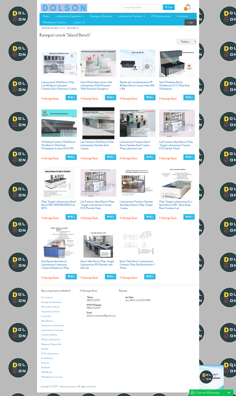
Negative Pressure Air (51, 344)
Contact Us (79, 22)
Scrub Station (47, 358)
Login (190, 22)
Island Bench (47, 320)
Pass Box (44, 348)
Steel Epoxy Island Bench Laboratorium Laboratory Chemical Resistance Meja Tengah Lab (55, 266)
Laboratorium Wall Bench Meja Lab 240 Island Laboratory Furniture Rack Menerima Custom (59, 85)
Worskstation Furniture (55, 22)
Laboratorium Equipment (70, 16)
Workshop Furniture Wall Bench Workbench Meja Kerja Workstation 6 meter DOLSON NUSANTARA (58, 146)
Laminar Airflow (49, 334)
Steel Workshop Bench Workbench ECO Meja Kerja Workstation (174, 85)
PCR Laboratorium (160, 16)
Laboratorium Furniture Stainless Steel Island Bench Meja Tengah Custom (136, 205)
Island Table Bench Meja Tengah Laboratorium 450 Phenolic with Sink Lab (97, 264)
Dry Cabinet (47, 297)
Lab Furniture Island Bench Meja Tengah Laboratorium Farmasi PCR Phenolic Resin (97, 205)
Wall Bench (46, 372)
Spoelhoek (45, 367)
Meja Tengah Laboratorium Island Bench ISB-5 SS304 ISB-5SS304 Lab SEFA (58, 205)
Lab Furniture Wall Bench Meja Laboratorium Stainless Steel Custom (97, 145)
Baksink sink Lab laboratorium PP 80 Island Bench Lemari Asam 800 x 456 (137, 85)
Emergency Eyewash (101, 16)
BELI (71, 97)
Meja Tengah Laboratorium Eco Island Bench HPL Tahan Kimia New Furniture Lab (175, 205)
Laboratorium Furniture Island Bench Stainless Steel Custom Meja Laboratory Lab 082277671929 (135, 146)
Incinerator (182, 16)
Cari (169, 7)
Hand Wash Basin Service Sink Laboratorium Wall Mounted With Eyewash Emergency (96, 85)
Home (46, 16)
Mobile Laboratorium (51, 339)
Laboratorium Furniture (131, 16)
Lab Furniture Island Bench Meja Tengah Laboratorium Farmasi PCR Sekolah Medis (176, 145)
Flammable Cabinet (50, 306)
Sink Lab (45, 362)
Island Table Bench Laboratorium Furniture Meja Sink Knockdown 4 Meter (137, 264)
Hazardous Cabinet (50, 311)
